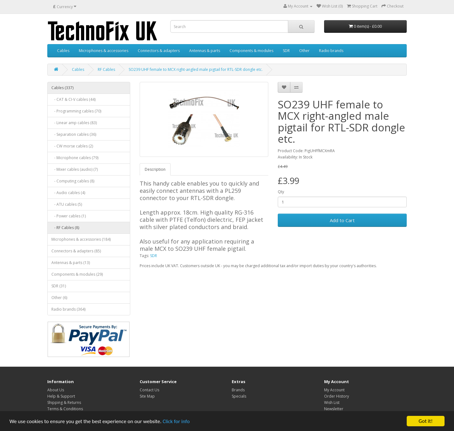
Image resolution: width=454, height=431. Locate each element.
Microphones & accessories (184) (81, 239)
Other (304, 50)
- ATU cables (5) (66, 204)
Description (155, 169)
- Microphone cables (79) (74, 157)
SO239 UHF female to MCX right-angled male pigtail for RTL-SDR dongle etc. (196, 69)
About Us (55, 390)
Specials (239, 396)
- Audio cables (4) (68, 192)
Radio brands (331, 50)
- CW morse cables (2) (72, 146)
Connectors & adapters (159, 50)
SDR (286, 50)
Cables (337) (62, 87)
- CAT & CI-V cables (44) (73, 99)
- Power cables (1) (68, 216)
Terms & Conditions (65, 408)
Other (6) (59, 297)
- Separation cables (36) (73, 134)
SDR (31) (58, 286)
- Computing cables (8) (72, 181)
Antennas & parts (204, 50)
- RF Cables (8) (65, 227)
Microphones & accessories (103, 50)
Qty (281, 191)
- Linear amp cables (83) (74, 122)
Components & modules (251, 50)
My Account (334, 390)
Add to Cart (342, 220)
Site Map (147, 396)
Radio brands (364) (68, 309)
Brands (238, 390)
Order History (336, 396)
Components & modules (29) (77, 274)
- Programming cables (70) (76, 111)
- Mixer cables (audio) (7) (74, 169)
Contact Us (149, 390)
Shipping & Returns (64, 402)
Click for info (176, 421)
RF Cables (106, 69)
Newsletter (333, 408)
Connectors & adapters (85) (76, 251)
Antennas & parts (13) (70, 262)
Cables (63, 50)
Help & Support (61, 396)
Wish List (332, 402)
